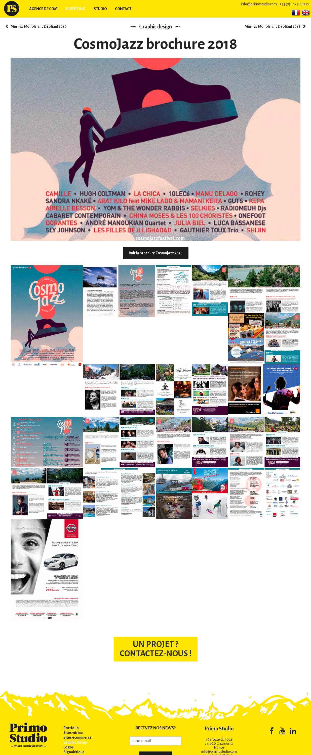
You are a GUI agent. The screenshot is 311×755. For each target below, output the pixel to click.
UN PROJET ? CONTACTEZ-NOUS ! (155, 649)
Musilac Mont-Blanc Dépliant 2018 (272, 26)
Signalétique (74, 752)
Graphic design (155, 26)
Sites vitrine (73, 733)
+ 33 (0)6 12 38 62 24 (294, 4)
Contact (123, 9)
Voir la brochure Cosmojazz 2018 (155, 253)
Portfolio (76, 9)
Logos (68, 747)
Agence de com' (43, 9)
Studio (100, 9)
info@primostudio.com (259, 4)
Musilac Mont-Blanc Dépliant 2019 (39, 26)
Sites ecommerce (77, 737)
